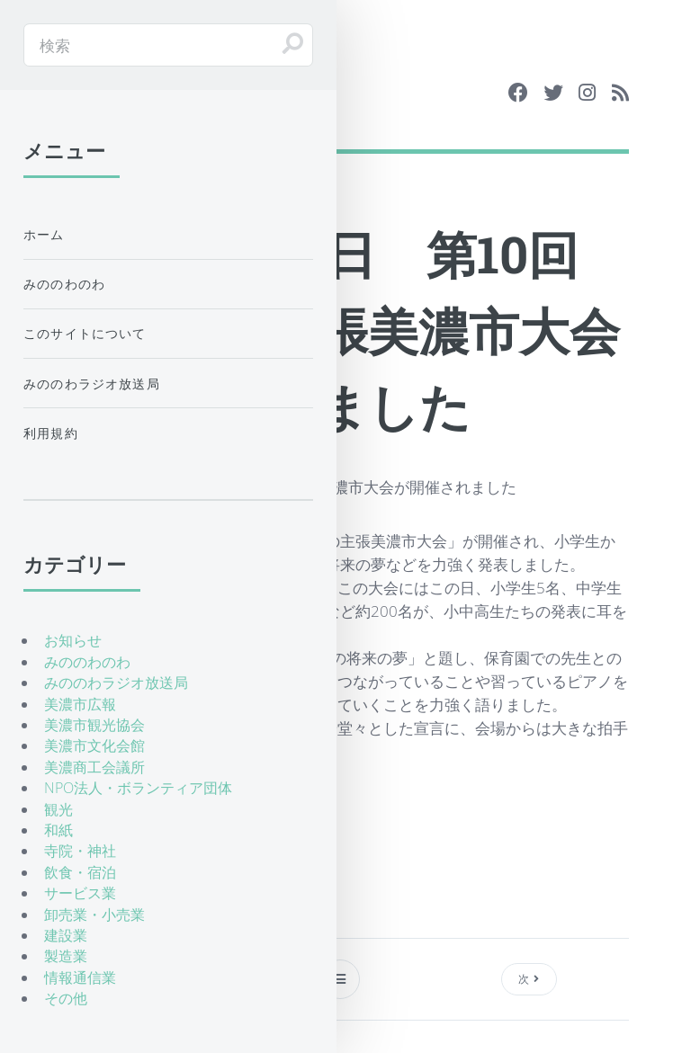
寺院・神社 (80, 851)
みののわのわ (64, 283)
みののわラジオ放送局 (91, 383)
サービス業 (80, 893)
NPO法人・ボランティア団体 (138, 788)
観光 (58, 809)
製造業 (65, 956)
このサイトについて (85, 333)
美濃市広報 (80, 704)
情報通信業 (80, 977)
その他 (65, 998)
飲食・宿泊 (80, 872)
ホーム (44, 234)
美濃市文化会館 (94, 745)
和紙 (58, 830)
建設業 (65, 935)
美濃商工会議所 (94, 767)
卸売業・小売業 (94, 914)
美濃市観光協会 (94, 725)
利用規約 (50, 433)
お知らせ (73, 640)
